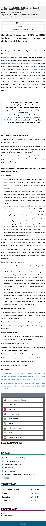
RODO (3, 513)
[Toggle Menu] (42, 3)
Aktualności (15, 12)
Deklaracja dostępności (8, 515)
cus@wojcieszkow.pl (16, 464)
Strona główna (5, 12)
